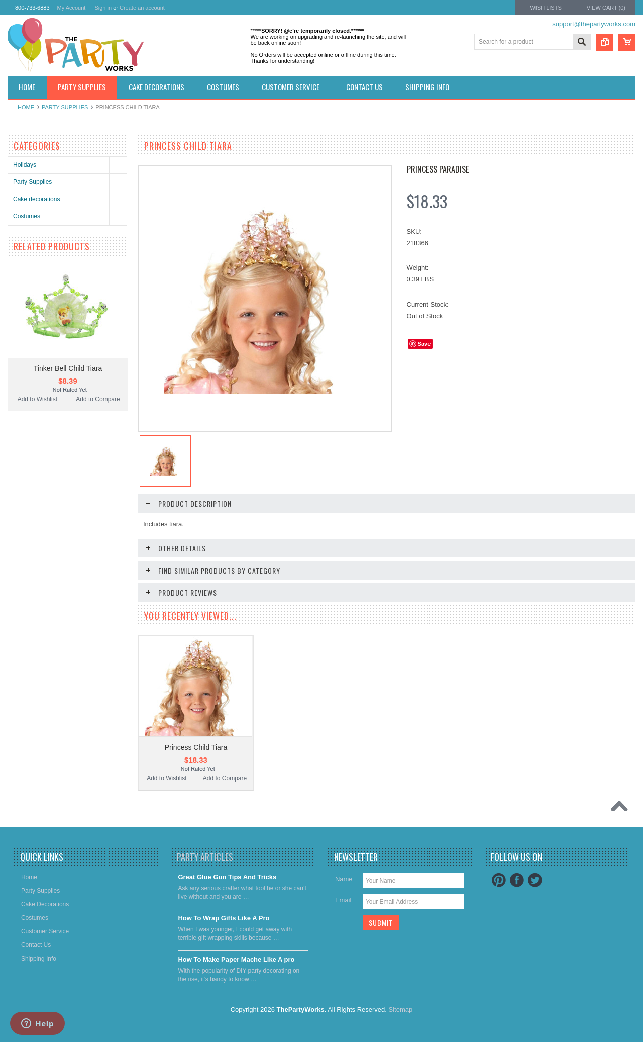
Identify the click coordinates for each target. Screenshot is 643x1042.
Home (26, 107)
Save (424, 344)
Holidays (24, 164)
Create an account (142, 8)
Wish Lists (545, 8)
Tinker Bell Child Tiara (68, 368)
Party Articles (205, 856)
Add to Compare (98, 399)
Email (343, 900)
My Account (71, 8)
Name (344, 879)
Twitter (535, 880)
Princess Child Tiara (196, 747)
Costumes (26, 216)
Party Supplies (65, 107)
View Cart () (606, 8)
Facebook (517, 880)
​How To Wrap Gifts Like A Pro (223, 918)
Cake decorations (36, 199)
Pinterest (499, 880)
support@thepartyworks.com (593, 24)
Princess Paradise (438, 169)
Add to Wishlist (37, 399)
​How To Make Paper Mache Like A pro (236, 959)
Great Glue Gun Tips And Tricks (227, 877)
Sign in (103, 8)
